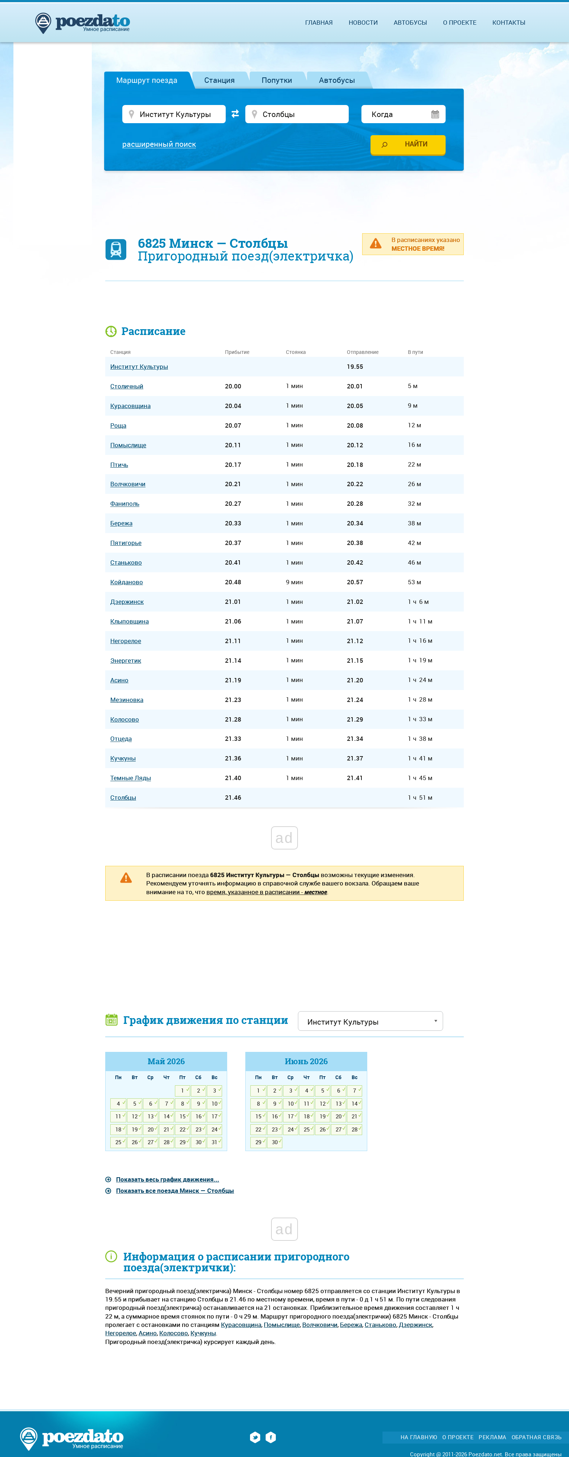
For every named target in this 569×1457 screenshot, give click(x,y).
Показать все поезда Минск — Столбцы (175, 1190)
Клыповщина (129, 621)
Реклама (493, 1437)
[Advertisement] (284, 198)
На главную (419, 1437)
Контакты (508, 22)
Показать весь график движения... (167, 1179)
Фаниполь (124, 504)
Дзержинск (415, 1324)
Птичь (119, 464)
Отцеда (121, 739)
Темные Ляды (130, 778)
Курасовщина (241, 1324)
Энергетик (125, 660)
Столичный (126, 386)
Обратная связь (537, 1437)
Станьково (380, 1324)
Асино (148, 1333)
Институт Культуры (139, 366)
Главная (319, 22)
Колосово (173, 1333)
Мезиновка (126, 699)
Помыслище (282, 1324)
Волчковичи (319, 1324)
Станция (219, 80)
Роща (118, 425)
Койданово (126, 582)
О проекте (459, 22)
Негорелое (120, 1333)
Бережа (351, 1324)
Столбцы (123, 797)
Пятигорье (126, 542)
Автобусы (337, 80)
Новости (363, 22)
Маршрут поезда (146, 80)
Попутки (277, 80)
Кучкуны (203, 1333)
